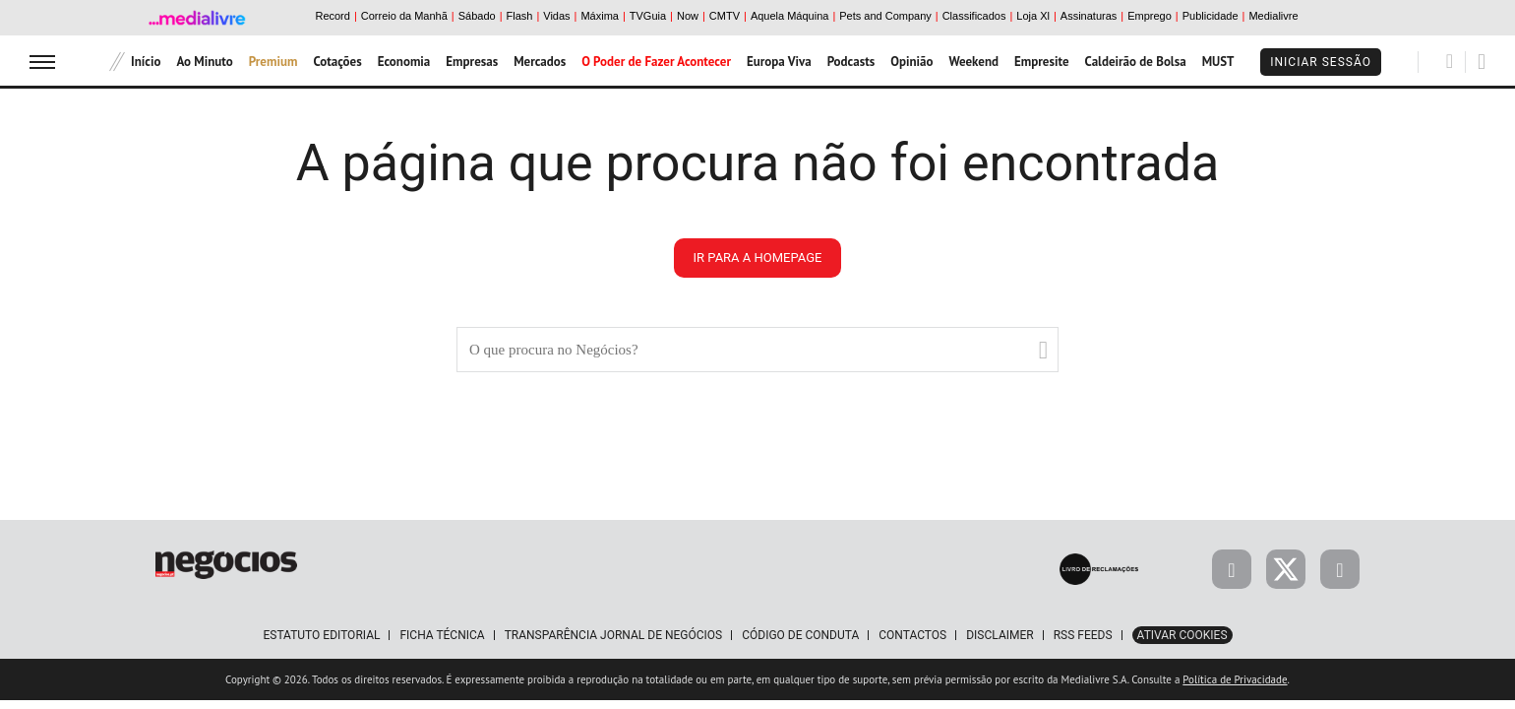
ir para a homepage (758, 257)
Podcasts (851, 61)
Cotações (337, 61)
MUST (1218, 61)
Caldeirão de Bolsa (1135, 61)
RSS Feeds (1083, 635)
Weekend (973, 61)
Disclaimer (999, 635)
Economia (404, 61)
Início (145, 61)
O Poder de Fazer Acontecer (656, 61)
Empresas (472, 61)
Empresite (1041, 61)
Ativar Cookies (1182, 635)
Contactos (912, 635)
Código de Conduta (800, 635)
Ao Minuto (204, 61)
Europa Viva (779, 61)
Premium (273, 61)
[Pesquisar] (1449, 61)
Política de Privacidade (1234, 679)
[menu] (42, 61)
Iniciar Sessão (1320, 62)
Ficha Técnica (441, 635)
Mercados (540, 61)
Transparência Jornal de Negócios (614, 635)
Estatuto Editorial (321, 635)
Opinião (911, 61)
